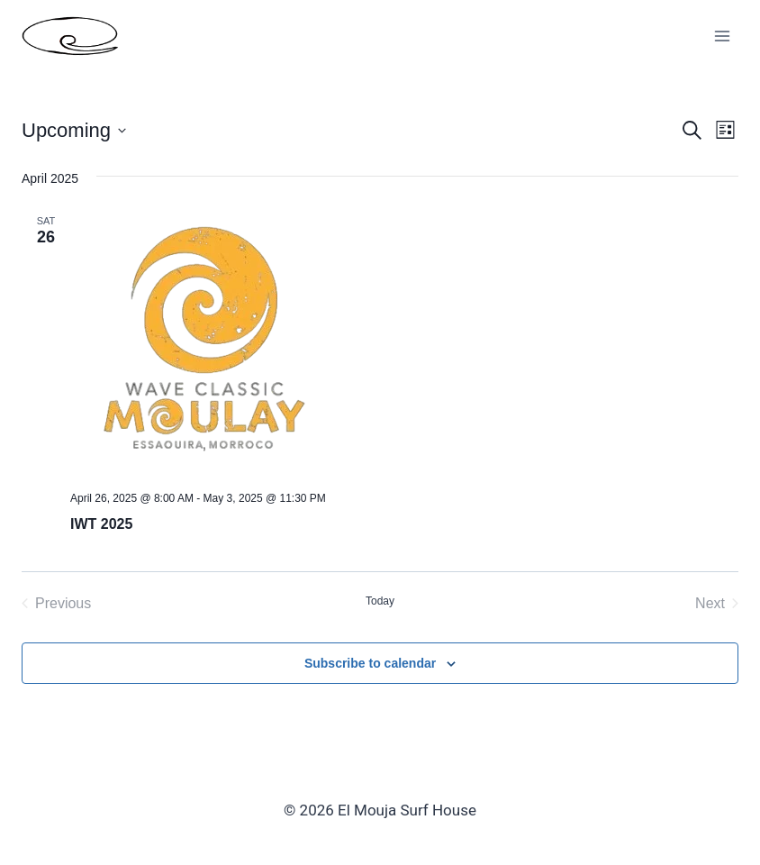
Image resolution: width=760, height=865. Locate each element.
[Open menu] (721, 36)
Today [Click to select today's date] (380, 601)
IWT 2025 (101, 524)
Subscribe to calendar (370, 663)
